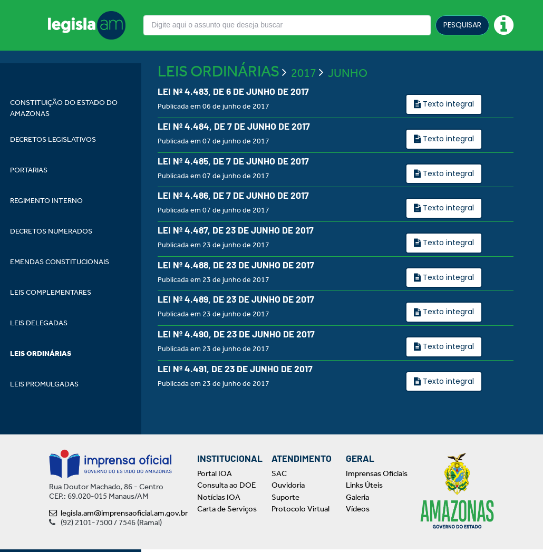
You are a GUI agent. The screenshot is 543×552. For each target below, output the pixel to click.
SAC (279, 476)
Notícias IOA (218, 500)
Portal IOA (214, 476)
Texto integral (447, 128)
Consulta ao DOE (226, 488)
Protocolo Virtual (300, 512)
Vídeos (358, 512)
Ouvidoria (288, 488)
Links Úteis (364, 488)
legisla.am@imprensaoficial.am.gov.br (118, 515)
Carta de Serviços (227, 512)
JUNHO (347, 97)
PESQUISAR (462, 25)
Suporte (285, 500)
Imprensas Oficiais (377, 476)
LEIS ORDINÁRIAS (218, 95)
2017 (303, 97)
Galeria (357, 500)
